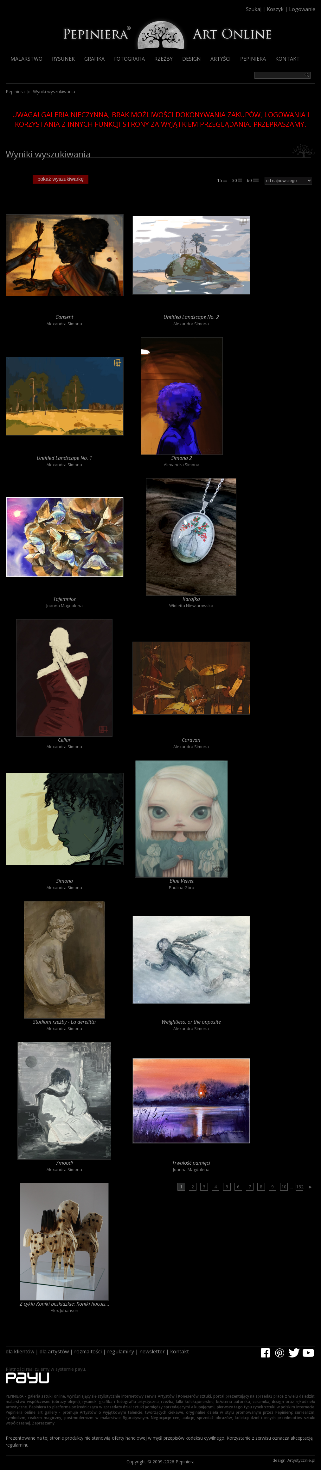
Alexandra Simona (64, 323)
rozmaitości (88, 1351)
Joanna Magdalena (64, 605)
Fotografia (129, 58)
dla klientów (20, 1351)
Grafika (94, 58)
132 (299, 1187)
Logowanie (302, 9)
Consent (64, 317)
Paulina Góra (181, 887)
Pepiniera (253, 58)
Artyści (220, 58)
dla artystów (54, 1351)
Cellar (64, 739)
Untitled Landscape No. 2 (191, 317)
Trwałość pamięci (191, 1162)
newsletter (152, 1351)
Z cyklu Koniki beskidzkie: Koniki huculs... (64, 1303)
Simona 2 (181, 457)
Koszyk (275, 9)
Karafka (191, 598)
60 (253, 180)
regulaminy (120, 1351)
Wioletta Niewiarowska (191, 605)
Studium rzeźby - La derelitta (64, 1021)
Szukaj (253, 9)
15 (222, 180)
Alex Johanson (64, 1310)
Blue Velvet (182, 880)
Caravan (191, 739)
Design (191, 58)
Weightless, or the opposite (191, 1021)
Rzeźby (163, 58)
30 (237, 180)
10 (283, 1187)
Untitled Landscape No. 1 (64, 457)
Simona (64, 880)
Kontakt (287, 58)
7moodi (64, 1162)
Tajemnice (64, 598)
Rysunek (63, 58)
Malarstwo (26, 58)
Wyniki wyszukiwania (54, 91)
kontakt (179, 1351)
